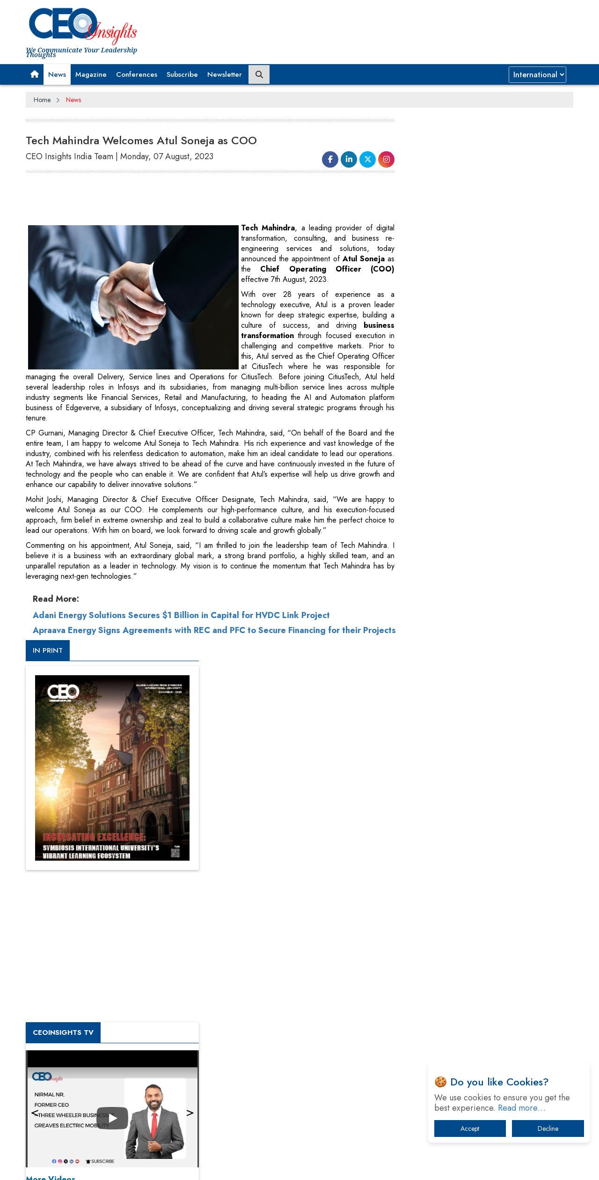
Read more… (522, 1108)
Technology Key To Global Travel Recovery (478, 945)
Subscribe (182, 74)
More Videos (425, 653)
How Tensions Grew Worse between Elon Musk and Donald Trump (485, 1027)
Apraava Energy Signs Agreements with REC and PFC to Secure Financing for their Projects (197, 635)
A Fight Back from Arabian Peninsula (469, 896)
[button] (35, 74)
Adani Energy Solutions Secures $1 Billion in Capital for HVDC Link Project (181, 615)
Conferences (136, 74)
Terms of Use (194, 1165)
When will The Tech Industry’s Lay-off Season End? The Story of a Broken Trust (490, 921)
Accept (469, 1128)
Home (42, 99)
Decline (548, 1128)
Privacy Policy (139, 1165)
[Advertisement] (196, 199)
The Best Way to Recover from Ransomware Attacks (481, 998)
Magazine (91, 74)
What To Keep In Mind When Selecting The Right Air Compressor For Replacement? (487, 969)
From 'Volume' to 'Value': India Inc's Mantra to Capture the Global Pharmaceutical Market (483, 872)
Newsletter (224, 74)
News (57, 74)
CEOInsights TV (437, 507)
